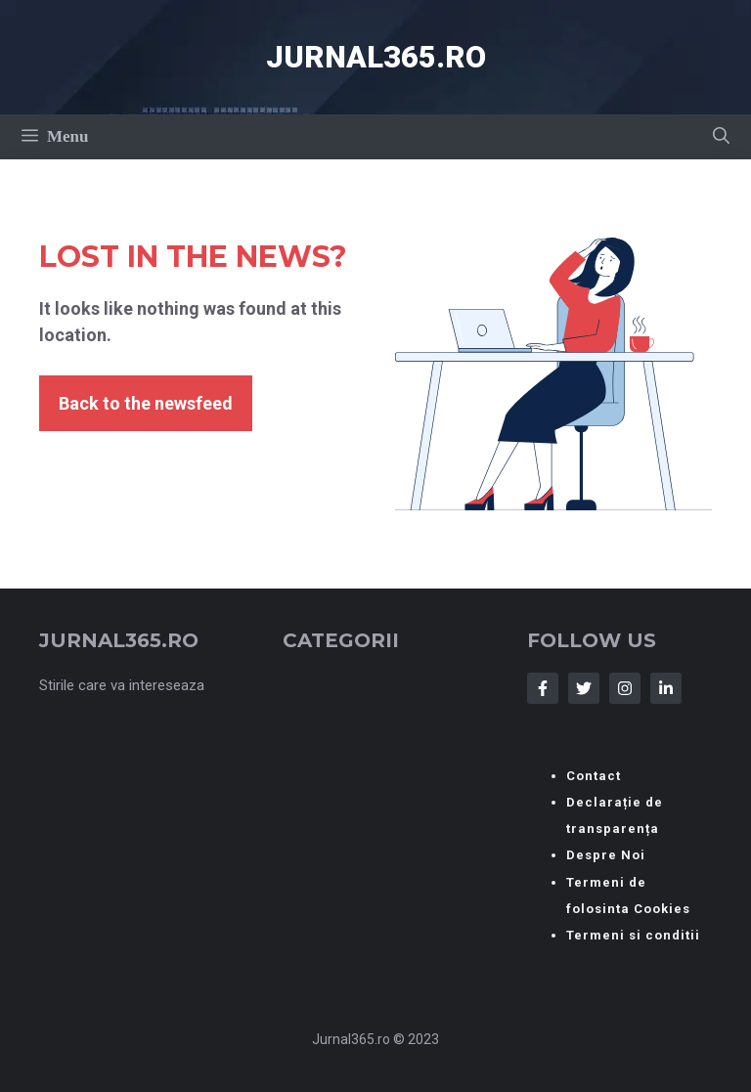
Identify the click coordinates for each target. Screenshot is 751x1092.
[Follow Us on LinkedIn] (666, 688)
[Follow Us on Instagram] (625, 688)
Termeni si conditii (633, 935)
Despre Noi (605, 855)
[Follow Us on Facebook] (542, 688)
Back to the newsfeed (146, 403)
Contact (593, 775)
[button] (721, 136)
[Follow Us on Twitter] (583, 688)
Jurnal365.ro (376, 57)
